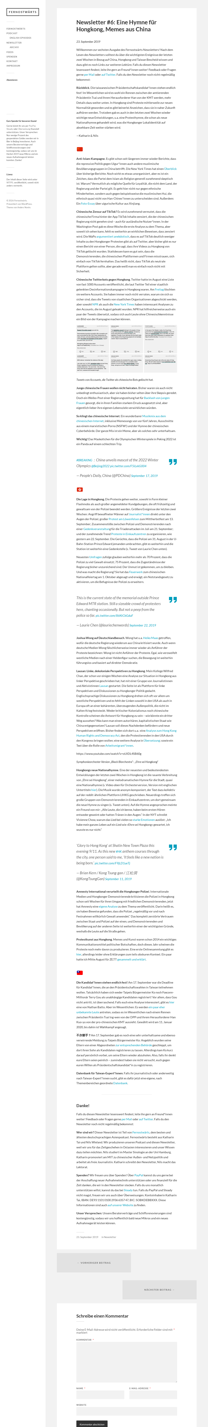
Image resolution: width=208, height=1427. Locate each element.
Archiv (14, 47)
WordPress (26, 204)
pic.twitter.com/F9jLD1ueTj (116, 863)
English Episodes (20, 38)
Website (81, 1379)
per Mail (89, 74)
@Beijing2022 (102, 466)
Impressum (13, 66)
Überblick (170, 168)
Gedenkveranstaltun (96, 529)
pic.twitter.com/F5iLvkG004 (135, 466)
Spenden (11, 57)
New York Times (124, 304)
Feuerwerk (136, 572)
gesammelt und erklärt (131, 959)
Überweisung (24, 129)
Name (80, 1362)
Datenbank (120, 1083)
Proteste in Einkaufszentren (128, 534)
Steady (9, 129)
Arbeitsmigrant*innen (119, 745)
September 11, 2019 (120, 879)
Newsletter (14, 43)
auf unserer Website (120, 1205)
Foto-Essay (88, 203)
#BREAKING (86, 460)
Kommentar (85, 1314)
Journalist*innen (139, 514)
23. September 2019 (87, 1237)
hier (93, 790)
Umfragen (95, 557)
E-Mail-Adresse (140, 1362)
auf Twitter (108, 74)
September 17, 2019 (146, 475)
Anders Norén (23, 207)
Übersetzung (152, 740)
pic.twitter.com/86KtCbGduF (118, 615)
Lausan (103, 686)
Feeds (9, 52)
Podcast (12, 33)
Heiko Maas (150, 638)
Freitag (159, 289)
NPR (95, 304)
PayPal (32, 126)
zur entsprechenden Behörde (134, 1045)
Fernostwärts (23, 12)
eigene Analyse (108, 906)
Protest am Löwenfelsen (124, 519)
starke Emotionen (144, 819)
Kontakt (12, 61)
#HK (119, 851)
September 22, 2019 (145, 625)
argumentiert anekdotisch (113, 236)
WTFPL (9, 183)
